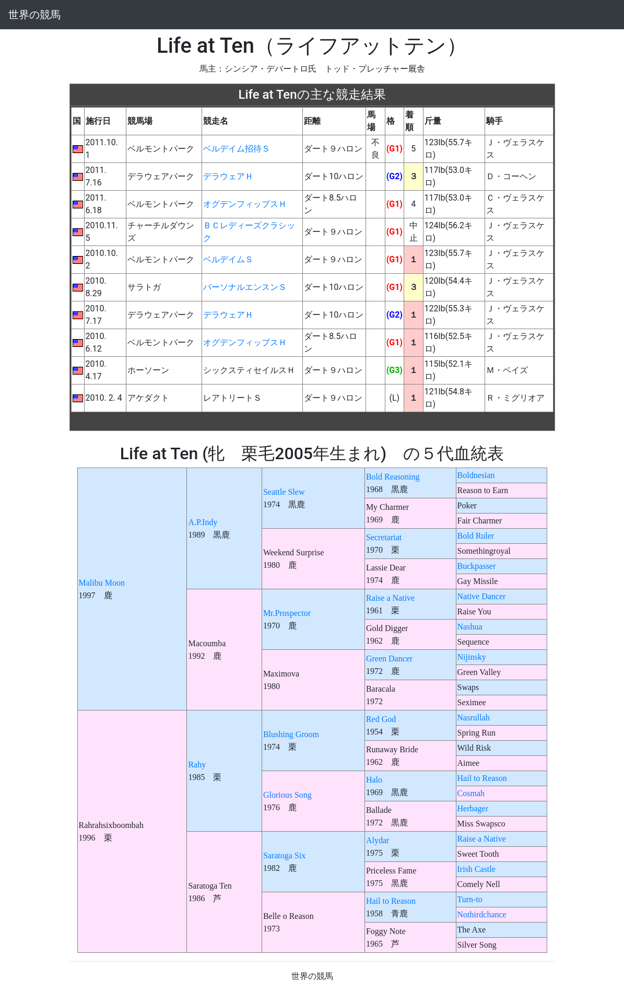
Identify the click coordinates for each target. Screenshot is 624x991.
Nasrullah (473, 717)
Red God (381, 719)
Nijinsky (471, 656)
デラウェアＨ (228, 176)
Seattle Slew (284, 491)
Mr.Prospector (287, 613)
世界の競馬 (34, 14)
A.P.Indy (202, 522)
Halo (374, 779)
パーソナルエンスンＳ (245, 287)
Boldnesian (476, 475)
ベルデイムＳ (228, 259)
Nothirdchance (482, 914)
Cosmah (471, 793)
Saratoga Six (284, 855)
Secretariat (384, 537)
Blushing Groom (291, 734)
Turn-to (469, 899)
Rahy (197, 764)
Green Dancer (389, 658)
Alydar (377, 840)
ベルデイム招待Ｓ (236, 149)
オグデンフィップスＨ (245, 204)
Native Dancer (481, 596)
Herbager (473, 808)
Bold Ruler (476, 535)
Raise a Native (390, 597)
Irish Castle (476, 869)
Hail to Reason (482, 778)
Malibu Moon (102, 582)
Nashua (469, 626)
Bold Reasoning (393, 476)
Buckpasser (476, 566)
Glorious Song (287, 794)
